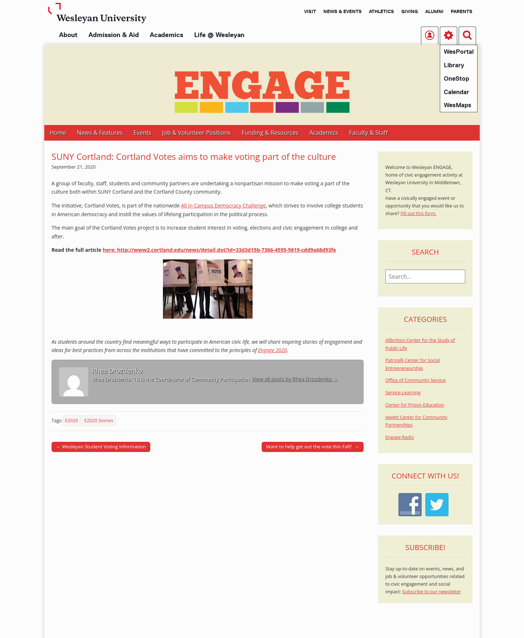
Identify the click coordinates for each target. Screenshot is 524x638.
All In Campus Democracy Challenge (223, 205)
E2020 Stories (98, 420)
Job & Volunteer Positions (196, 133)
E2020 (71, 420)
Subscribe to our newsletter (431, 592)
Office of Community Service (415, 380)
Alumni (434, 11)
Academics (166, 35)
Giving (409, 11)
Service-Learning (403, 392)
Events (142, 133)
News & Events (342, 11)
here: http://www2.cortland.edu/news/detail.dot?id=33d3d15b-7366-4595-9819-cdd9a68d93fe (219, 249)
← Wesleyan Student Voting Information (101, 446)
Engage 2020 (272, 350)
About (68, 35)
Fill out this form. (419, 213)
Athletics (381, 11)
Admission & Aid (114, 35)
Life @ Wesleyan (219, 35)
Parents (461, 11)
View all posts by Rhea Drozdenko (295, 379)
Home (58, 133)
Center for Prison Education (414, 405)
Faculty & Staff (368, 133)
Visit (310, 11)
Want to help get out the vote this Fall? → (312, 446)
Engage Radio (399, 437)
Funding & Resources (270, 133)
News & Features (100, 133)
